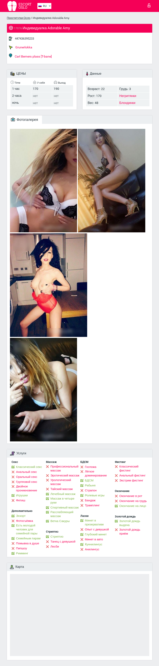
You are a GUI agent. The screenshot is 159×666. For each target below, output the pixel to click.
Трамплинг (92, 505)
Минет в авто (94, 539)
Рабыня (90, 485)
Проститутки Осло (18, 18)
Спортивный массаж (65, 507)
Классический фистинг (129, 468)
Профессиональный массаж (65, 468)
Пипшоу (21, 548)
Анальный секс (26, 472)
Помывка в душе (27, 543)
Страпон (91, 490)
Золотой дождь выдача (129, 523)
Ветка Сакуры (60, 521)
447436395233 (24, 38)
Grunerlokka (20, 47)
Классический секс (29, 467)
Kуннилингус (93, 544)
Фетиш (20, 500)
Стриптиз (57, 536)
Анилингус (92, 549)
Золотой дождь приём (129, 531)
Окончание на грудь (133, 501)
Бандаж (90, 500)
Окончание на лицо (132, 506)
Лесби (55, 546)
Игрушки (22, 495)
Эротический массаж (65, 475)
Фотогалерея (24, 119)
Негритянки (127, 96)
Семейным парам (28, 538)
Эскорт (21, 516)
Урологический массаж (61, 482)
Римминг (22, 553)
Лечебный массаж (63, 494)
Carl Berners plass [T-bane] (30, 55)
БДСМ (89, 480)
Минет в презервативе (94, 522)
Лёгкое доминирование (96, 473)
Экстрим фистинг (131, 480)
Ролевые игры (95, 495)
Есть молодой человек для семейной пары (26, 529)
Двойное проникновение (26, 488)
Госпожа (91, 467)
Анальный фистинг (132, 475)
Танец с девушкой (63, 541)
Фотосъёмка (24, 521)
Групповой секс (26, 482)
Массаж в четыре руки (62, 500)
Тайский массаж (62, 489)
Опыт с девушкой (97, 529)
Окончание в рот (130, 496)
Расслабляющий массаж (62, 514)
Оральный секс (26, 477)
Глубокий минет (96, 534)
